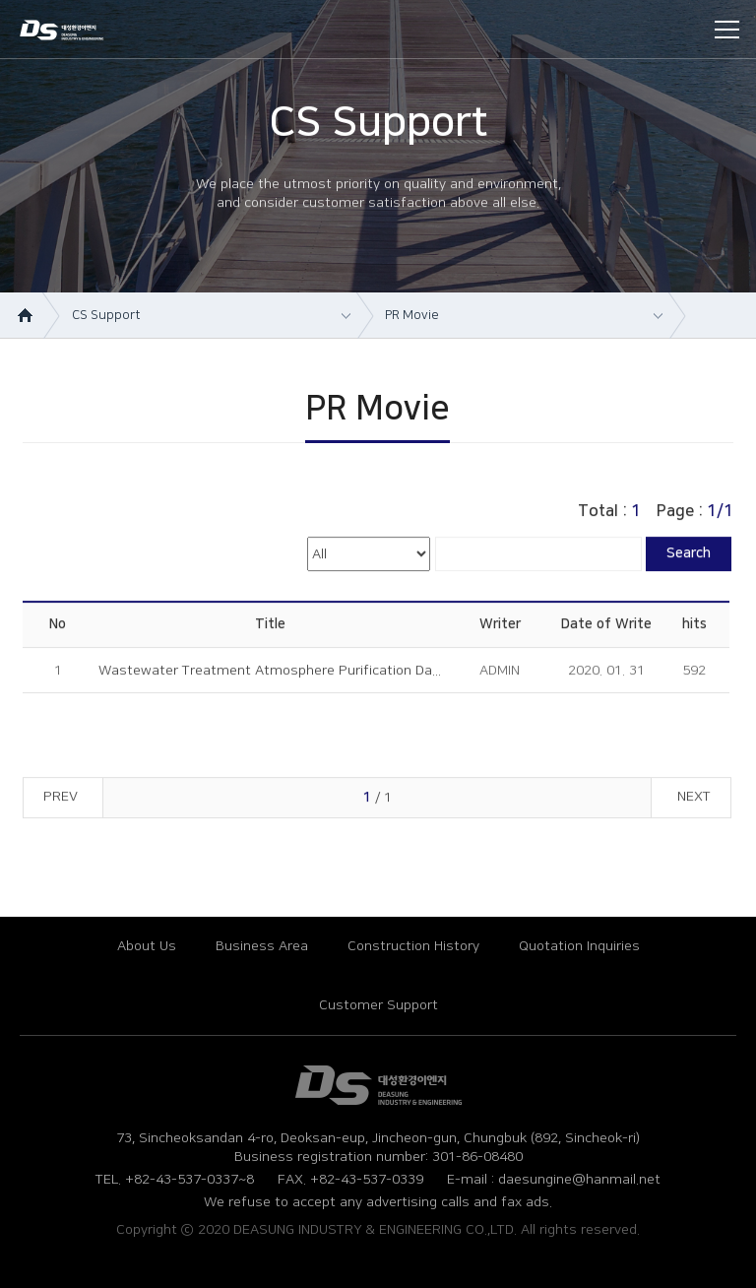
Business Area (262, 946)
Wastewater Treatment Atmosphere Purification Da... (269, 674)
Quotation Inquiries (579, 946)
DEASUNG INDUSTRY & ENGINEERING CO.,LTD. (77, 31)
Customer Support (378, 1005)
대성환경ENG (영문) (378, 1085)
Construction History (413, 946)
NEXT (694, 800)
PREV (60, 800)
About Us (146, 946)
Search (688, 557)
